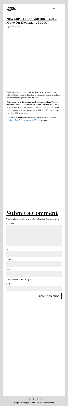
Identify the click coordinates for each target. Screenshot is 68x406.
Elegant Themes (29, 403)
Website (9, 270)
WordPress (50, 403)
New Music (18, 27)
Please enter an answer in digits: (18, 280)
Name (9, 249)
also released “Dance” (32, 120)
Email (9, 260)
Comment (10, 223)
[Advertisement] (37, 180)
